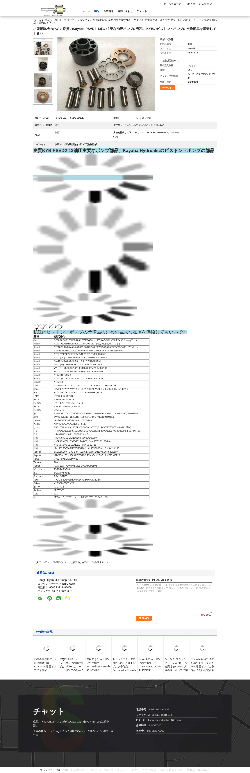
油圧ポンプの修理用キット (95, 562)
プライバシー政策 (50, 770)
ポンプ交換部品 (72, 562)
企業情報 (108, 11)
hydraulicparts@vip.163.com (164, 720)
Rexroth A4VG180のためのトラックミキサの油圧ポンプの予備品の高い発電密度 (202, 665)
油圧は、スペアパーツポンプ (70, 20)
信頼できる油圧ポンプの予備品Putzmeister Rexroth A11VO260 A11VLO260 (98, 666)
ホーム (86, 11)
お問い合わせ (125, 11)
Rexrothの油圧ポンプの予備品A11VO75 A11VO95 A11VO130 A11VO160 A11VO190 (150, 668)
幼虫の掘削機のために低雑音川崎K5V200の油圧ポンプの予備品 (45, 665)
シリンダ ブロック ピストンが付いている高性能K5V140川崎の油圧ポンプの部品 (176, 666)
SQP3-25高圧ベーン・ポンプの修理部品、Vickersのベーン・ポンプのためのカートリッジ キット (72, 666)
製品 (96, 11)
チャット (142, 11)
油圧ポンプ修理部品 (53, 562)
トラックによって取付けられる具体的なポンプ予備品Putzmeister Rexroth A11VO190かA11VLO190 (124, 668)
